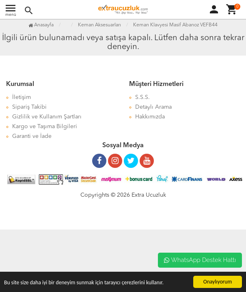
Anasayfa (41, 25)
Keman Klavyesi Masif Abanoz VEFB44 (175, 25)
